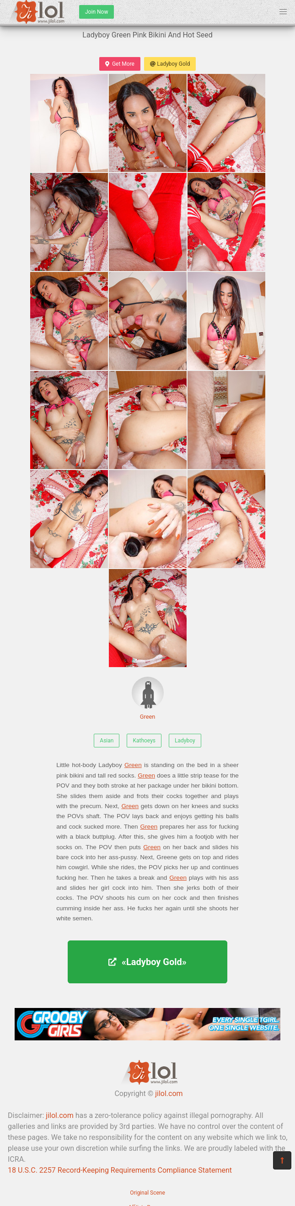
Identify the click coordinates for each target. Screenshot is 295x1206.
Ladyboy (185, 740)
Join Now (96, 12)
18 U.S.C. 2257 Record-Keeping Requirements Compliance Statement (120, 1170)
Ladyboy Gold (170, 64)
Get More (119, 64)
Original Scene (147, 1193)
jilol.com (168, 1093)
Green (148, 698)
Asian (106, 740)
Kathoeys (144, 740)
